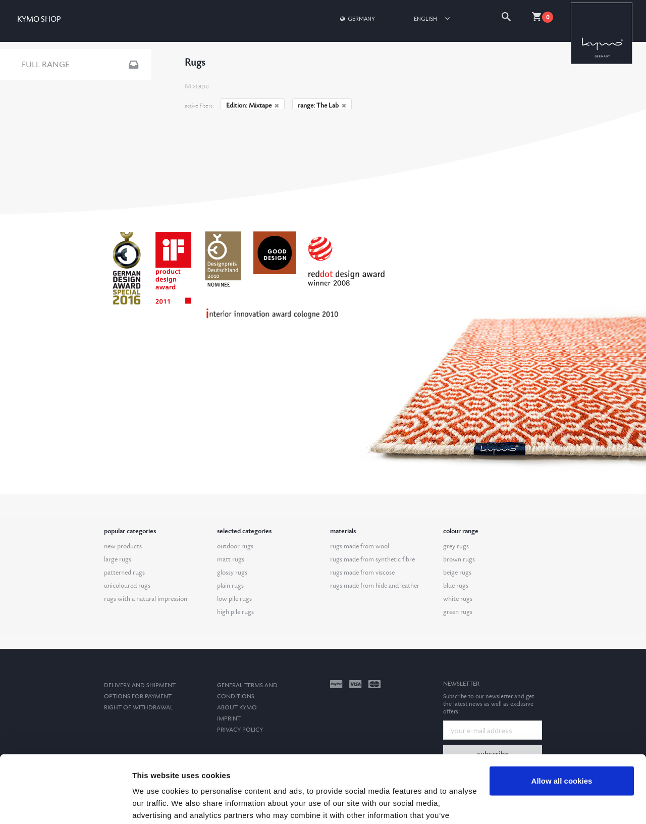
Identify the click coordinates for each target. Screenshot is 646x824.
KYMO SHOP (39, 19)
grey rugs (456, 546)
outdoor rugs (235, 546)
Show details (155, 804)
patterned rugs (124, 573)
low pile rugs (234, 599)
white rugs (457, 599)
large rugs (117, 559)
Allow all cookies (562, 717)
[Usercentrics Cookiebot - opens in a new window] (65, 804)
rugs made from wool (359, 546)
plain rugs (230, 586)
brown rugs (459, 559)
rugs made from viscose (362, 573)
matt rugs (230, 559)
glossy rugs (232, 573)
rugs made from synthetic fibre (372, 559)
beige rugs (457, 573)
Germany (356, 18)
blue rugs (455, 586)
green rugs (457, 612)
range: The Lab (322, 105)
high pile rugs (235, 612)
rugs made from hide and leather (374, 586)
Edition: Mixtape (252, 105)
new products (123, 546)
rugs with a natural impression (145, 599)
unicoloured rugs (127, 586)
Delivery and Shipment (140, 685)
